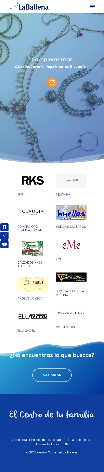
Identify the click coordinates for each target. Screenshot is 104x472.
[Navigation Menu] (92, 6)
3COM (64, 444)
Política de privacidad (46, 440)
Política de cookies (76, 440)
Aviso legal (20, 440)
